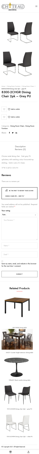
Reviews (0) (20, 149)
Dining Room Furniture (13, 86)
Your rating (6, 211)
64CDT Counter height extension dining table (19, 353)
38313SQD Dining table (19, 328)
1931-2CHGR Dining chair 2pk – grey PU (19, 409)
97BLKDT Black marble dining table (19, 380)
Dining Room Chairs (28, 86)
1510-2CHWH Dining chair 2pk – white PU (19, 437)
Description (20, 146)
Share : (4, 133)
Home (3, 86)
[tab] (20, 146)
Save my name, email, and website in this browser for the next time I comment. (19, 265)
